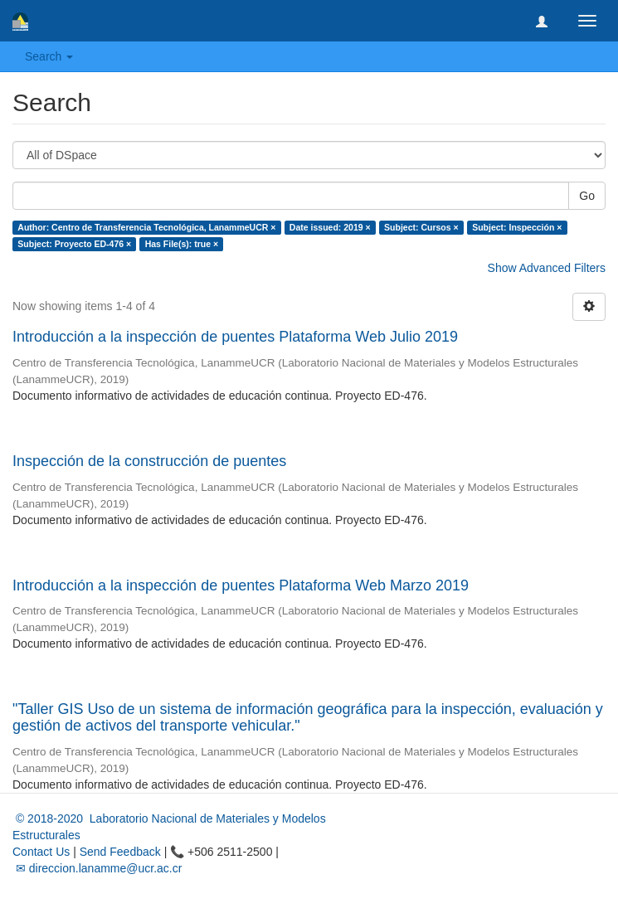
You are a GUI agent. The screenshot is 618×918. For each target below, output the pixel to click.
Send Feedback (120, 851)
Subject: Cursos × (421, 227)
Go (587, 195)
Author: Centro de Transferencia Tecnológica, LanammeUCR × (146, 227)
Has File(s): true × (181, 244)
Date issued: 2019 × (330, 227)
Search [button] (49, 56)
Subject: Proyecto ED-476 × (74, 244)
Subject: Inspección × (517, 227)
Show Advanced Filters (547, 267)
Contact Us (41, 851)
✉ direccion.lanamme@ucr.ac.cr (97, 868)
